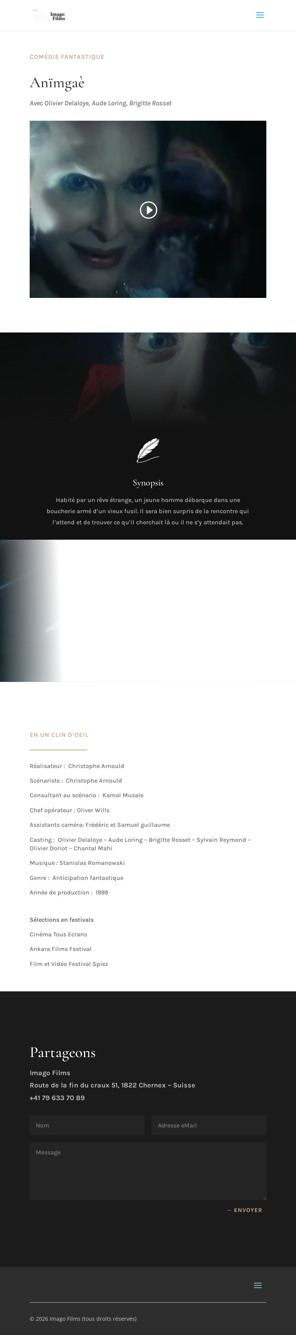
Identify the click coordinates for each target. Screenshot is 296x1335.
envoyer (248, 1210)
